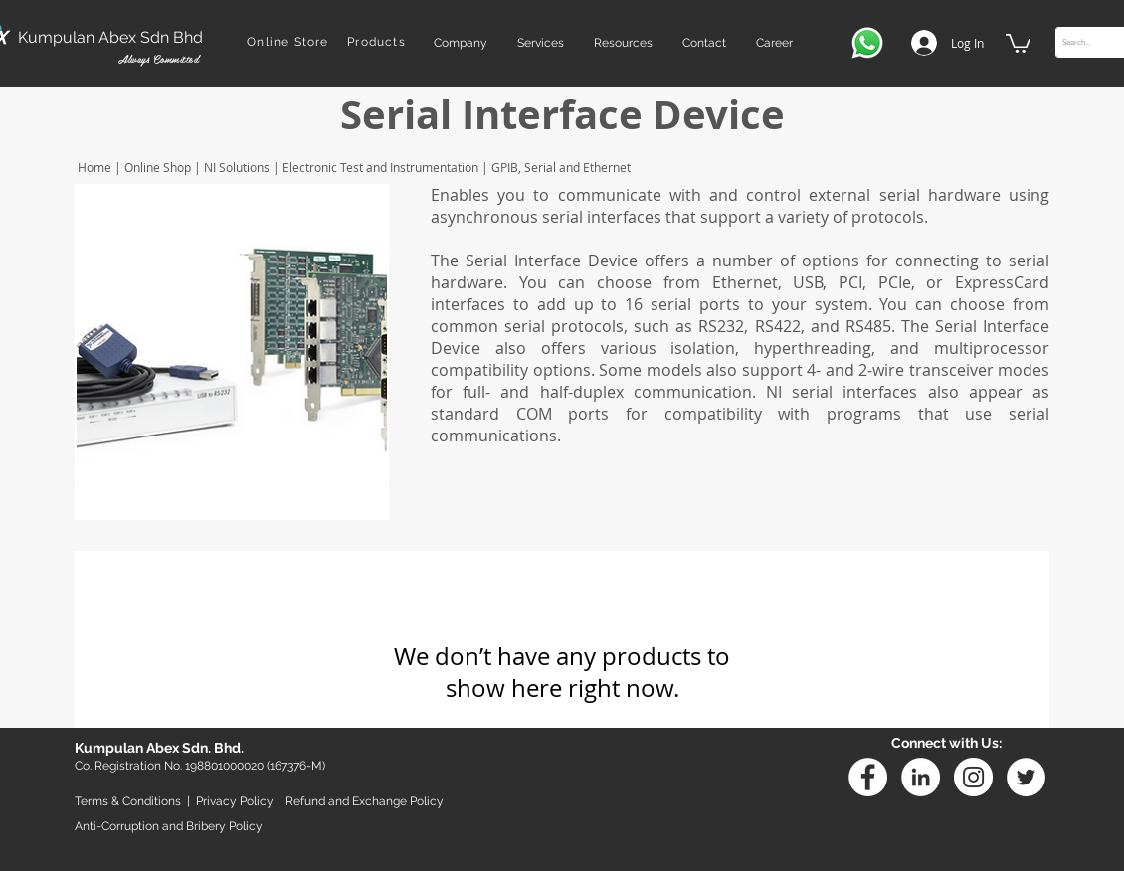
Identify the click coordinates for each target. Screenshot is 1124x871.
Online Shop (157, 167)
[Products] (378, 42)
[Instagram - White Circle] (973, 777)
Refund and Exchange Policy (364, 801)
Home (93, 167)
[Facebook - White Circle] (867, 777)
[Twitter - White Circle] (1026, 777)
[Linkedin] (920, 777)
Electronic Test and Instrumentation (379, 167)
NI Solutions (237, 167)
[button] (460, 43)
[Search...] (1089, 42)
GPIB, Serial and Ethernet (559, 167)
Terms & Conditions (128, 801)
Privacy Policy (235, 801)
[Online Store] (290, 42)
